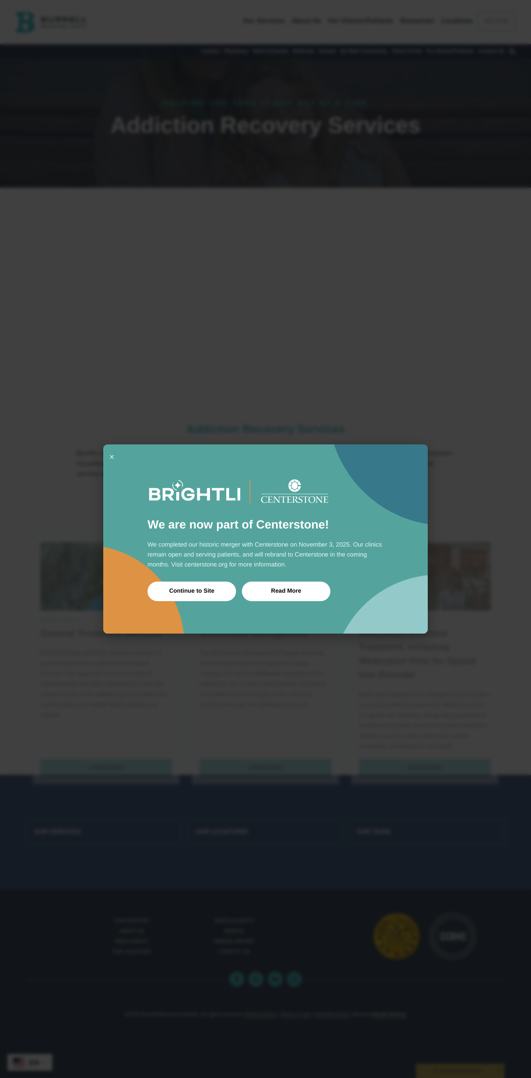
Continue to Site (192, 591)
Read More (286, 591)
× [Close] (111, 457)
